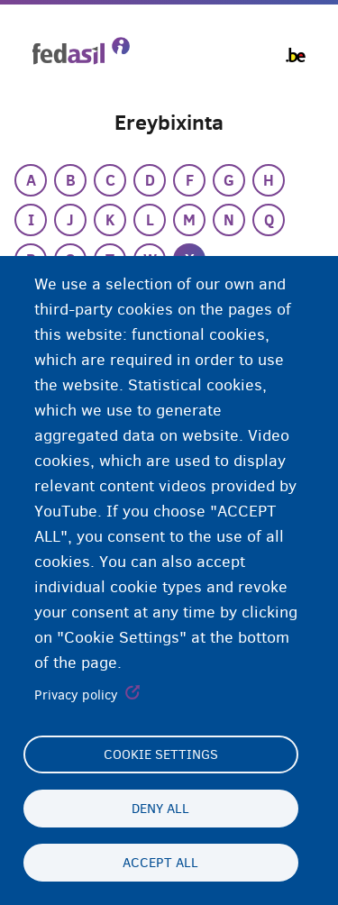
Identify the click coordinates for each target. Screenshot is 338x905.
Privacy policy (76, 695)
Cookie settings (161, 754)
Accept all (160, 863)
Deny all (160, 809)
